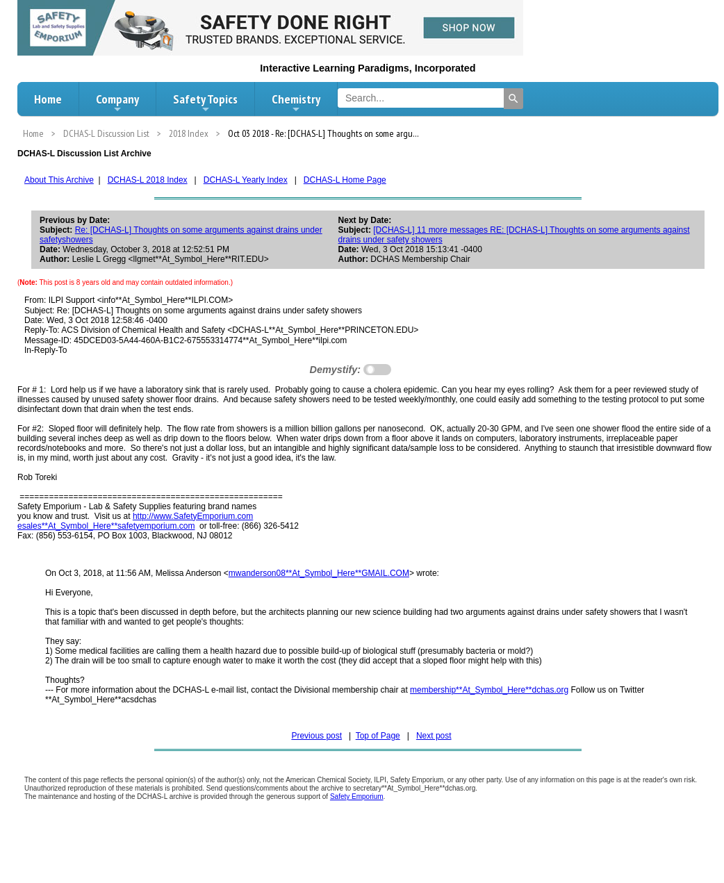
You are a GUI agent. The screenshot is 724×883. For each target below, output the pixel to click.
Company (117, 103)
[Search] (513, 98)
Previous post (316, 736)
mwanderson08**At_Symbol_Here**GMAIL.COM (319, 573)
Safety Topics (205, 103)
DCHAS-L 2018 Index (148, 180)
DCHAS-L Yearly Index (246, 180)
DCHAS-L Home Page (345, 180)
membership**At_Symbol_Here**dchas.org (489, 690)
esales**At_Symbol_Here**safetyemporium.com (106, 526)
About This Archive (59, 180)
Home (48, 99)
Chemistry (296, 103)
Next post (434, 736)
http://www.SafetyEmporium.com (193, 516)
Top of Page (378, 736)
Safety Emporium (357, 796)
